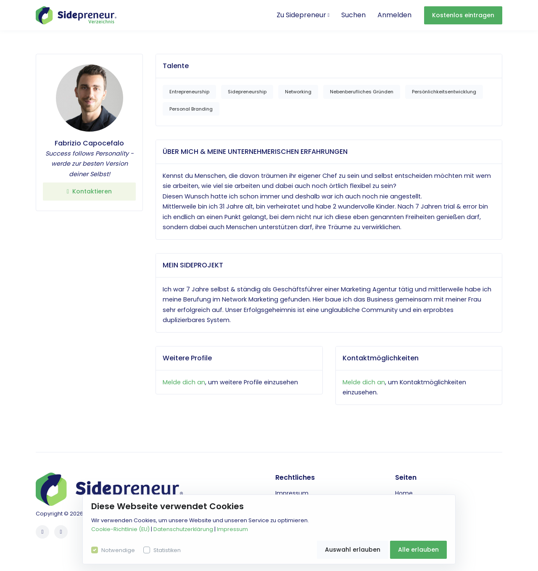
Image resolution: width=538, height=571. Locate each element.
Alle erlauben (418, 549)
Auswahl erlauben (352, 549)
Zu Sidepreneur (303, 15)
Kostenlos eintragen (463, 15)
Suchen (353, 15)
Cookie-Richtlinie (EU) (120, 529)
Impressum (292, 493)
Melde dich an (184, 382)
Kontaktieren (89, 191)
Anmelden (394, 15)
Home (404, 493)
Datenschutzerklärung (183, 529)
